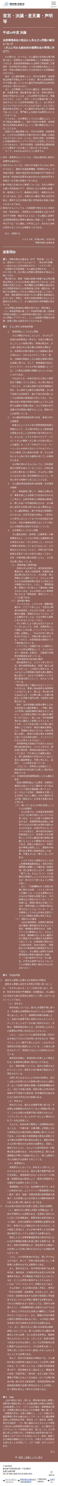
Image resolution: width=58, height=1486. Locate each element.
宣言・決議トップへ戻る (30, 1457)
